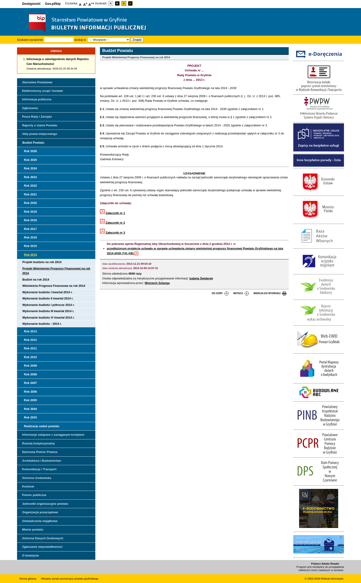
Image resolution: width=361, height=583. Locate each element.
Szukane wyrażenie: (30, 39)
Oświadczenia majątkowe (40, 521)
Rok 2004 (30, 409)
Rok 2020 (30, 203)
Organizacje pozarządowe (40, 512)
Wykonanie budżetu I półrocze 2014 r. (48, 305)
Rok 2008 (30, 374)
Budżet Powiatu (33, 142)
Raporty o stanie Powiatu (39, 125)
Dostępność (31, 4)
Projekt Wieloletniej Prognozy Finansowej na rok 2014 (56, 271)
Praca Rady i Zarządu (37, 116)
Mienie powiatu (32, 529)
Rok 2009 (30, 365)
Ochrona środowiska (36, 478)
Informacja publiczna (36, 99)
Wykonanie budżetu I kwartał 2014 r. (47, 292)
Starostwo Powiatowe (37, 82)
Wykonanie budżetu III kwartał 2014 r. (48, 311)
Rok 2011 (30, 348)
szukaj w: (80, 39)
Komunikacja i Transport (39, 469)
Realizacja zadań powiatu (41, 426)
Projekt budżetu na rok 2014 (41, 262)
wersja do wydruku (267, 293)
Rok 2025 (30, 160)
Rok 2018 (30, 220)
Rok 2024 (30, 168)
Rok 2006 (30, 391)
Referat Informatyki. (332, 578)
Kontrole (28, 486)
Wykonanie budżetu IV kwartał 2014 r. (48, 317)
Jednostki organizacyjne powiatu (45, 503)
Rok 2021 (30, 194)
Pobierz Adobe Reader (325, 563)
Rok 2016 (30, 237)
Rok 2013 (30, 331)
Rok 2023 (30, 177)
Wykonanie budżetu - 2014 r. (42, 323)
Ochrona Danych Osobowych (42, 538)
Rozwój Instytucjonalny (38, 443)
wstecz (238, 293)
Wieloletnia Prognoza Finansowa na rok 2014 (53, 285)
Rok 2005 (30, 400)
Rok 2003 (30, 417)
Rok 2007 (30, 383)
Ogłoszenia (30, 108)
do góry (217, 293)
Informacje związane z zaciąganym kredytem (53, 434)
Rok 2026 (30, 151)
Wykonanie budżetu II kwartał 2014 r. (47, 298)
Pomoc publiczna (34, 495)
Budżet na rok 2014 (35, 279)
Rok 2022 (30, 185)
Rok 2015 (30, 246)
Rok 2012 (30, 340)
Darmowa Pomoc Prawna (39, 452)
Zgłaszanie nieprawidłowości (42, 546)
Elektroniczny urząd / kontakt (42, 91)
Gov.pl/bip (53, 4)
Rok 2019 (30, 211)
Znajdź (137, 39)
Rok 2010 (30, 357)
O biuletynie (30, 555)
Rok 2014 (30, 254)
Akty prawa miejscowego (39, 134)
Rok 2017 (30, 229)
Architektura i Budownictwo (41, 460)
